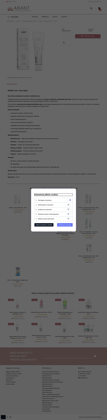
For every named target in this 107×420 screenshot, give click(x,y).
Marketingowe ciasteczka (45, 205)
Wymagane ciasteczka (44, 200)
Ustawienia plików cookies (46, 195)
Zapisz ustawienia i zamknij (44, 225)
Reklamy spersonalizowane (46, 219)
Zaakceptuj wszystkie (65, 225)
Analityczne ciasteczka (45, 209)
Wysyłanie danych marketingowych (48, 214)
